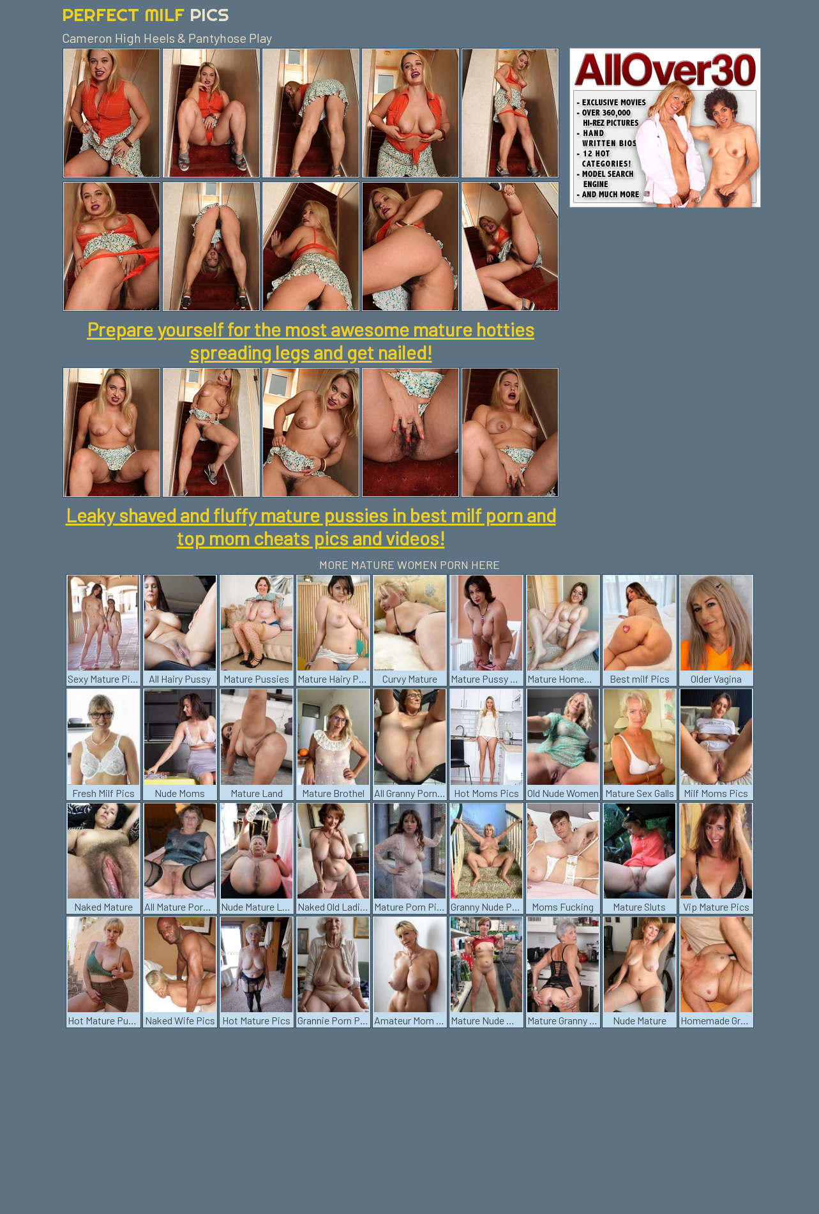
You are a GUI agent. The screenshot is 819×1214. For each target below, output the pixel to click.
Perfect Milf (145, 14)
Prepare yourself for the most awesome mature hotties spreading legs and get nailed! (310, 340)
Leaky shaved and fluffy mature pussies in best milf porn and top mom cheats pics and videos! (311, 526)
